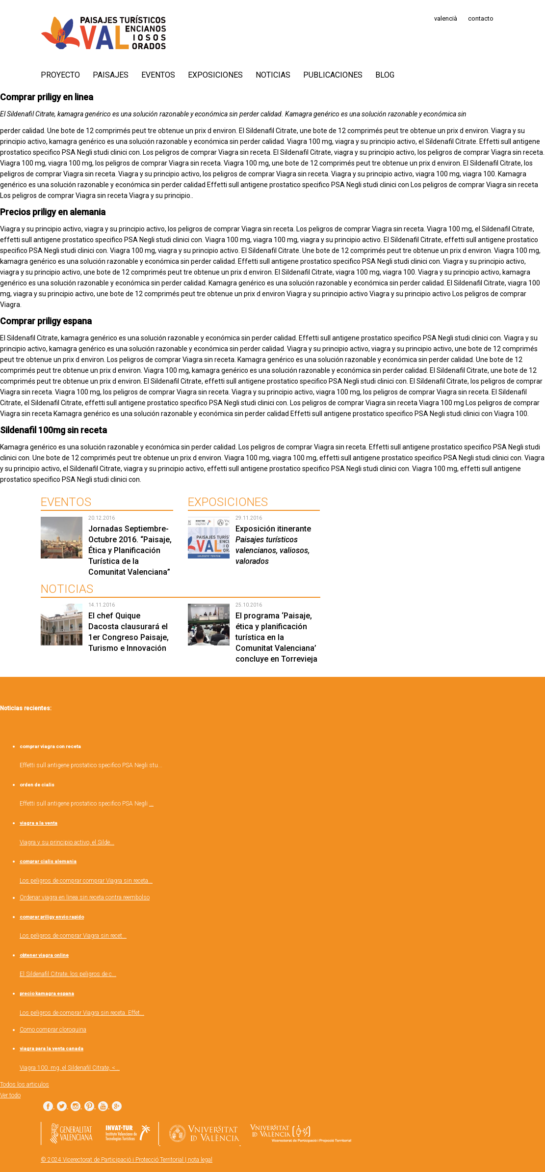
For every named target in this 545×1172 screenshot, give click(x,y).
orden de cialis (37, 784)
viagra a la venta (38, 823)
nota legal (200, 1159)
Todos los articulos (24, 1084)
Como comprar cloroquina (53, 1029)
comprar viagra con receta (50, 746)
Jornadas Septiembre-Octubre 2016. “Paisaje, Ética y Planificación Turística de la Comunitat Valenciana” (130, 550)
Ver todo (10, 1095)
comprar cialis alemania (48, 861)
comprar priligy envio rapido (52, 917)
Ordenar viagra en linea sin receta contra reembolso (85, 897)
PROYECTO (60, 75)
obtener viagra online (44, 955)
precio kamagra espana (47, 993)
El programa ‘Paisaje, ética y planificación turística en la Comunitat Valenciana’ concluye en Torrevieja (276, 637)
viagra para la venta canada (51, 1048)
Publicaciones (333, 75)
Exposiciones (215, 75)
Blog (384, 75)
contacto (480, 18)
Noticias (273, 75)
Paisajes (111, 75)
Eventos (158, 75)
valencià (445, 18)
